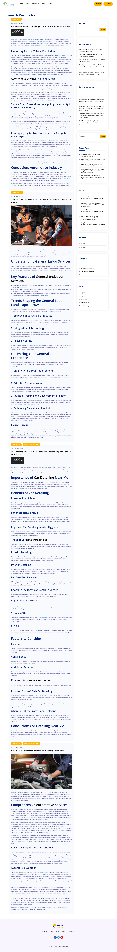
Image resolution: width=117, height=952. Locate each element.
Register (83, 293)
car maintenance (43, 731)
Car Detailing (44, 477)
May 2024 (83, 244)
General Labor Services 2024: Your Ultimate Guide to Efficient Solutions (41, 200)
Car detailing (14, 467)
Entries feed (84, 299)
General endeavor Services (37, 278)
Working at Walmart (84, 106)
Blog (21, 3)
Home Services (17, 192)
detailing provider (42, 617)
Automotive (16, 19)
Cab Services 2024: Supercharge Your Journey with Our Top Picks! (91, 165)
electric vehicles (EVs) (62, 56)
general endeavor (53, 309)
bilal (22, 23)
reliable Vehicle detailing (48, 469)
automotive (21, 907)
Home (27, 3)
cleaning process (39, 696)
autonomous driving (53, 141)
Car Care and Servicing (31, 444)
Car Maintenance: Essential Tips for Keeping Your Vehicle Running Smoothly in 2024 (92, 177)
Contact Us (35, 3)
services (53, 249)
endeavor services (37, 413)
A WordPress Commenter (86, 92)
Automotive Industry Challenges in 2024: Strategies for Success (40, 26)
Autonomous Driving (23, 78)
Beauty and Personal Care (88, 268)
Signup (50, 3)
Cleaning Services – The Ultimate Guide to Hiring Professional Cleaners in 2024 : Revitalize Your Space (92, 67)
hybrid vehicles (44, 872)
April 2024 (83, 247)
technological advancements (37, 41)
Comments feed (85, 302)
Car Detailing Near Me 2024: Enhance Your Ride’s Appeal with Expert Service (41, 452)
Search (82, 23)
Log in (82, 296)
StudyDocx (82, 121)
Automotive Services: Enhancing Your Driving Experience (37, 750)
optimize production (37, 150)
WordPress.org (85, 306)
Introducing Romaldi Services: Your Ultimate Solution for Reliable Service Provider (91, 94)
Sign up (108, 4)
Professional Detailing (39, 680)
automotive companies (53, 161)
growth (28, 404)
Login (98, 4)
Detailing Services (36, 539)
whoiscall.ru (82, 99)
